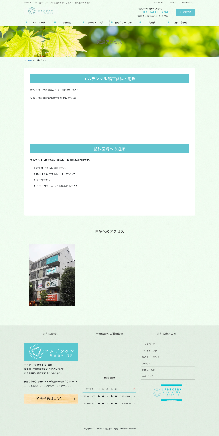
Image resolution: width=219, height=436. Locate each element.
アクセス (172, 2)
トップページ (158, 2)
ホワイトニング (149, 350)
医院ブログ (147, 376)
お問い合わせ (186, 2)
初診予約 (185, 12)
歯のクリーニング (150, 357)
